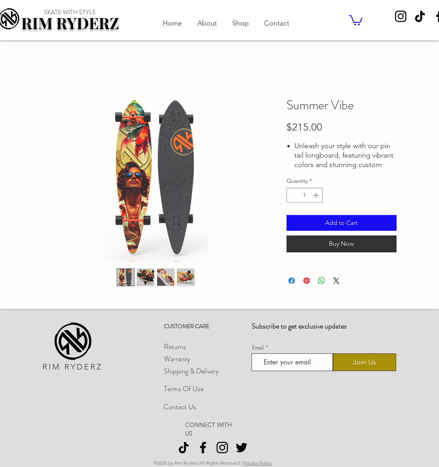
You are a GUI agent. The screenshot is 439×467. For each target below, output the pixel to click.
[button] (355, 20)
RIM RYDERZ (70, 22)
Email (258, 347)
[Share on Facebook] (291, 280)
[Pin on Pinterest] (306, 280)
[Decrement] (293, 195)
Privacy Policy (257, 463)
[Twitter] (241, 447)
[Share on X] (336, 280)
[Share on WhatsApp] (321, 280)
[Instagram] (400, 16)
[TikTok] (420, 16)
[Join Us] (364, 362)
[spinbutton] (305, 195)
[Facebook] (203, 447)
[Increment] (316, 195)
